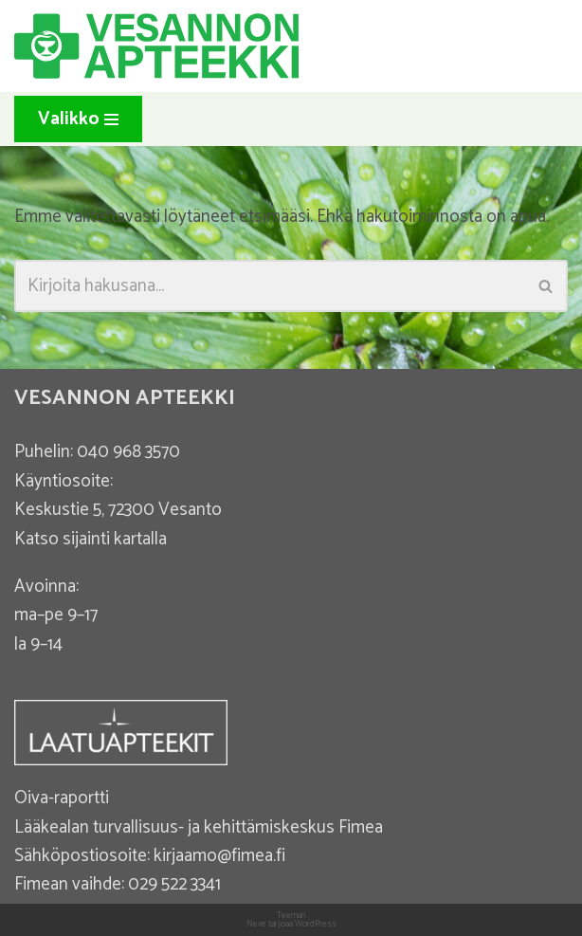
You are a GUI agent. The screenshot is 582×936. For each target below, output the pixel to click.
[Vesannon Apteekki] (156, 46)
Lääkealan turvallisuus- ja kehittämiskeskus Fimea (198, 827)
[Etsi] (269, 286)
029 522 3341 (174, 884)
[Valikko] (78, 119)
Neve (256, 924)
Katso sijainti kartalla (90, 539)
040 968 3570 (128, 452)
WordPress (315, 924)
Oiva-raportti (61, 798)
